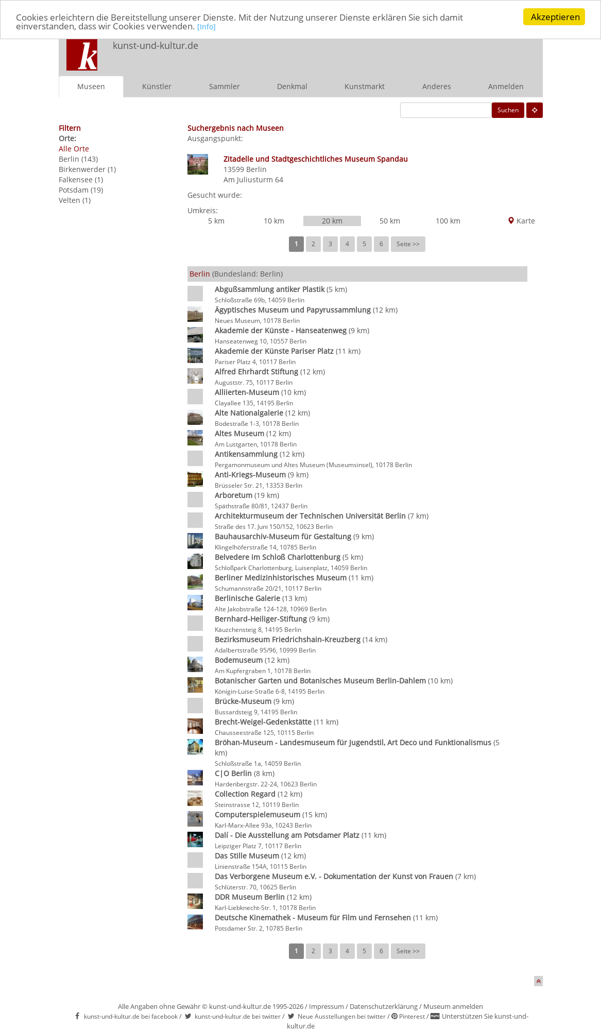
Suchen (508, 110)
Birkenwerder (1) (87, 169)
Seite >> (408, 243)
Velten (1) (75, 200)
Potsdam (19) (81, 190)
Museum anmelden (453, 1006)
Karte (521, 221)
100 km (448, 221)
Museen (91, 86)
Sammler (224, 86)
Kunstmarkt (365, 86)
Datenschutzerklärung (384, 1006)
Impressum (326, 1006)
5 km (216, 221)
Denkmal (292, 86)
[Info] (206, 26)
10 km (274, 221)
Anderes (436, 86)
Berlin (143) (78, 159)
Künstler (156, 86)
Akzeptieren (555, 17)
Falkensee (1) (81, 179)
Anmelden (506, 86)
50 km (390, 221)
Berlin (256, 169)
